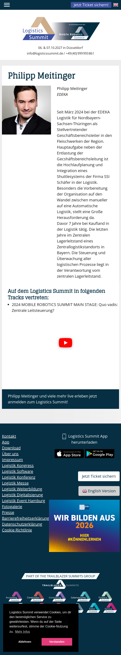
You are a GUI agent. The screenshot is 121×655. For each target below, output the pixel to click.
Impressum (12, 459)
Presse (8, 512)
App (5, 442)
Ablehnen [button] (24, 641)
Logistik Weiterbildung (22, 489)
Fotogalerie (12, 506)
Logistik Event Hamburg (23, 500)
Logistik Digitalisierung (22, 494)
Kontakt (9, 436)
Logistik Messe (15, 483)
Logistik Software (17, 471)
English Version (99, 490)
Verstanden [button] (57, 641)
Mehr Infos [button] (22, 631)
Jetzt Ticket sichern (99, 476)
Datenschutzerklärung (22, 524)
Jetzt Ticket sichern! (91, 4)
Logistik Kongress (18, 465)
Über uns (10, 453)
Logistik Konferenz (18, 477)
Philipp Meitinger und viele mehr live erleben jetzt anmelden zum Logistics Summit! (52, 399)
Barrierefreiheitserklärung (25, 518)
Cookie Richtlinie (17, 530)
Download (11, 447)
